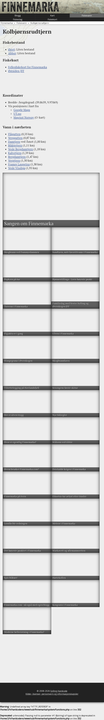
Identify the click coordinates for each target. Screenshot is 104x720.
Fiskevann (87, 15)
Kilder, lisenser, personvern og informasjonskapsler (52, 693)
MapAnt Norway (24, 117)
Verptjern (14, 160)
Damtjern (14, 141)
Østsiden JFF (16, 71)
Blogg (18, 15)
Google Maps (22, 110)
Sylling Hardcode (58, 690)
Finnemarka (7, 22)
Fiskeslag (17, 19)
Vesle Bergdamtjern (20, 149)
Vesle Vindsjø (16, 168)
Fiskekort (52, 19)
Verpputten (15, 138)
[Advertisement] (52, 83)
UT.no (17, 114)
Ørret (11, 49)
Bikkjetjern (15, 145)
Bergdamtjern (17, 157)
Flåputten (14, 134)
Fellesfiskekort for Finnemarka (27, 67)
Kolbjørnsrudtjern (39, 22)
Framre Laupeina (19, 164)
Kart (52, 15)
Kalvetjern (14, 153)
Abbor (12, 53)
